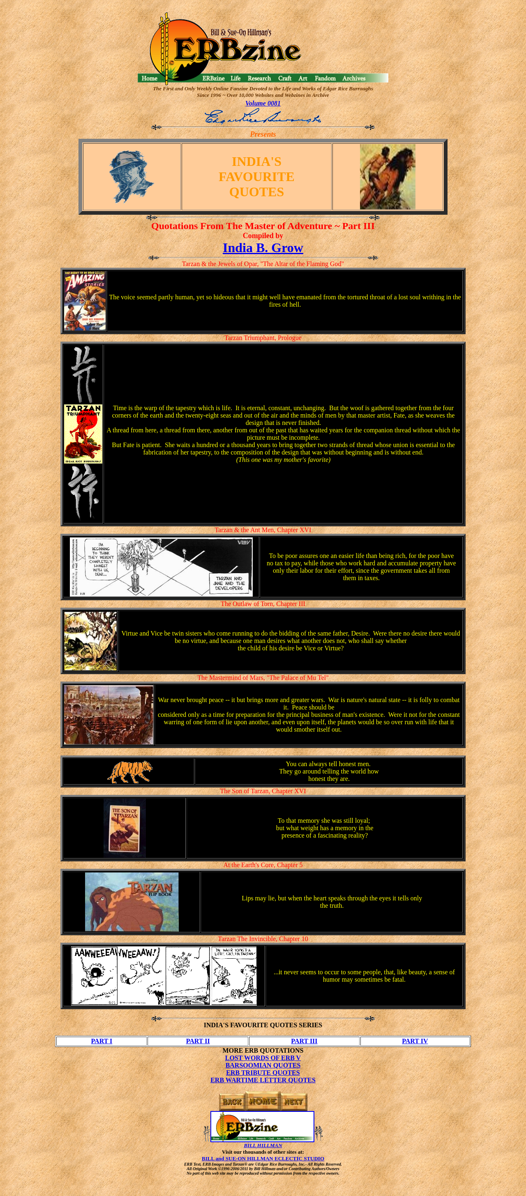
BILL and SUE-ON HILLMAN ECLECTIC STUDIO (263, 1158)
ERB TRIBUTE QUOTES (263, 1072)
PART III (304, 1041)
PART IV (415, 1041)
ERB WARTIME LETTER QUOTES (263, 1080)
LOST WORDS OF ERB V (263, 1057)
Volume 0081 (263, 103)
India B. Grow (263, 247)
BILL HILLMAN (263, 1145)
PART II (198, 1041)
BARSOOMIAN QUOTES (263, 1065)
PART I (102, 1041)
